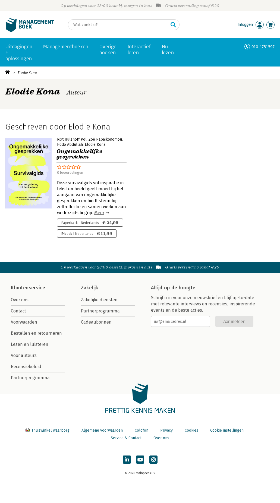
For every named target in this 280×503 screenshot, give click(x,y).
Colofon (141, 430)
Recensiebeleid (26, 366)
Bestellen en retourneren (36, 333)
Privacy (166, 430)
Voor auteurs (24, 355)
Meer (99, 212)
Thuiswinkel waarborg (48, 430)
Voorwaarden (24, 322)
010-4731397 (263, 46)
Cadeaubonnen (96, 322)
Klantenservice (28, 288)
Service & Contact (126, 438)
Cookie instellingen (227, 430)
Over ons (20, 299)
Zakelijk (89, 288)
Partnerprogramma (30, 377)
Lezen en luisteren (29, 344)
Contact (18, 311)
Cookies (191, 430)
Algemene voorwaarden (102, 430)
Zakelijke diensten (99, 299)
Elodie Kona (27, 73)
